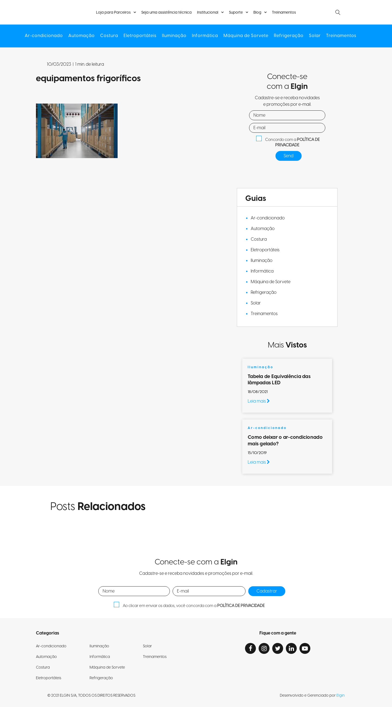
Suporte (236, 12)
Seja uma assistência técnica (166, 12)
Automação (81, 35)
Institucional (207, 12)
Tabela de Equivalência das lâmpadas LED (279, 379)
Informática (205, 35)
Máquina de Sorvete (245, 35)
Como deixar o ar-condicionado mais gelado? (285, 440)
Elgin (340, 695)
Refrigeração (289, 35)
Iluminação (174, 35)
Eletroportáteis (140, 35)
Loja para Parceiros (113, 12)
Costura (109, 35)
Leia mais (259, 401)
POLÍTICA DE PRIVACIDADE (297, 142)
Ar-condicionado (44, 35)
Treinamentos (284, 12)
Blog (257, 12)
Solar (315, 35)
